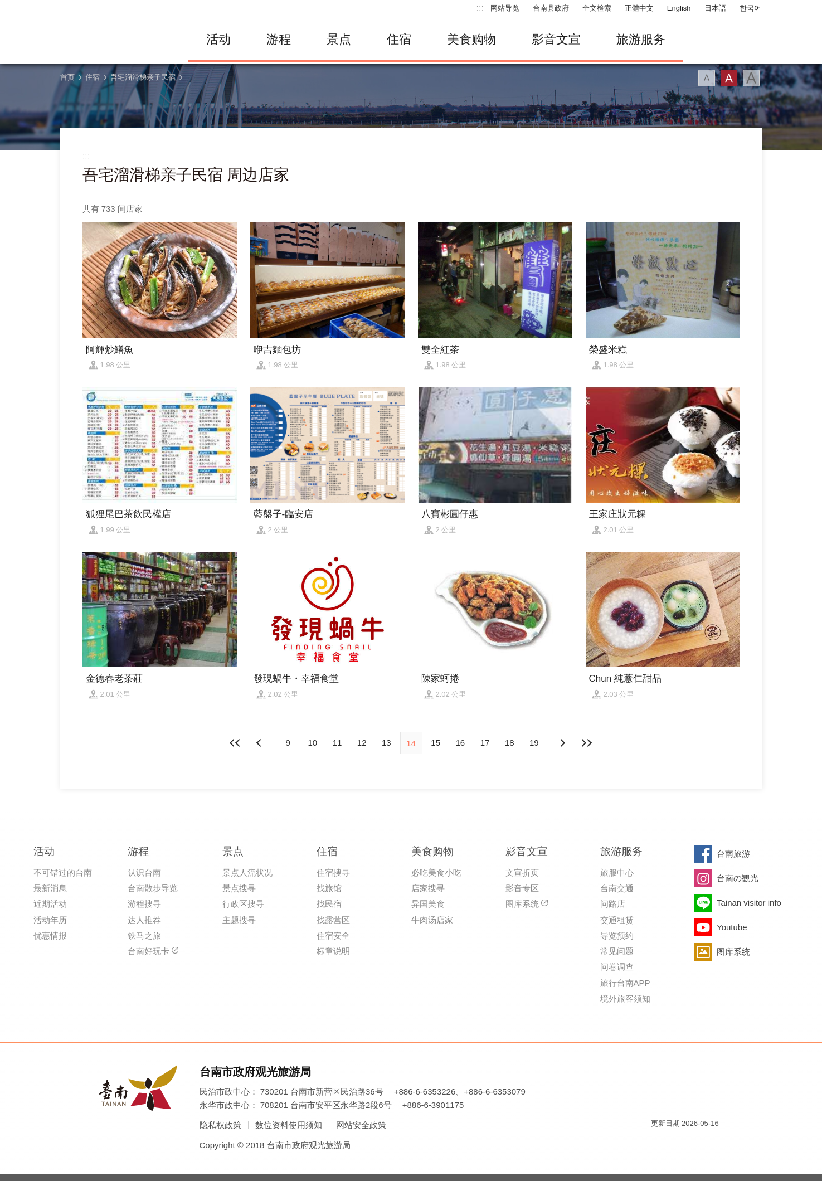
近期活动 (50, 903)
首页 (67, 77)
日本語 (715, 8)
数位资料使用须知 (288, 1125)
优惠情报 (50, 935)
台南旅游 (733, 853)
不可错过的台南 (62, 872)
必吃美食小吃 (436, 872)
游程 (278, 39)
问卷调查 (617, 966)
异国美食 (428, 903)
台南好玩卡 (148, 951)
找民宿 (329, 903)
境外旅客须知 (625, 998)
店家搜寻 (428, 888)
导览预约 (617, 935)
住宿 (399, 39)
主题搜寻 (239, 920)
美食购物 (471, 39)
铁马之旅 (144, 935)
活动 (218, 39)
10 (312, 742)
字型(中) (729, 78)
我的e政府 (659, 1143)
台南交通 (617, 888)
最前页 (235, 743)
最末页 (587, 743)
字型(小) (706, 78)
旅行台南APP (625, 983)
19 (534, 742)
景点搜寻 (239, 888)
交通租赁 (617, 920)
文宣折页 (522, 872)
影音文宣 (556, 39)
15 (435, 742)
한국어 (750, 8)
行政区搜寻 (243, 903)
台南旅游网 (116, 39)
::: (480, 8)
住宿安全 (333, 935)
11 (337, 742)
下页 (260, 743)
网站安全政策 (361, 1125)
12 (362, 742)
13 (386, 742)
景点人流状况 (247, 872)
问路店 (612, 903)
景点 (339, 39)
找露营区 (333, 920)
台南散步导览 (153, 888)
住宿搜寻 (333, 872)
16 (460, 742)
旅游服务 (640, 39)
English (679, 8)
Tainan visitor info (749, 902)
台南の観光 (737, 878)
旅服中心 (617, 872)
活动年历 (50, 920)
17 (485, 742)
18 (509, 742)
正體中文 (639, 8)
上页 (562, 743)
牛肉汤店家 (432, 920)
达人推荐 (144, 920)
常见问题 (617, 951)
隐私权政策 (220, 1125)
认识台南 (144, 872)
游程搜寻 (144, 903)
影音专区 (522, 888)
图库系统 (522, 903)
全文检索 (596, 8)
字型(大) (751, 78)
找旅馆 (329, 888)
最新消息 (50, 888)
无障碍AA (698, 1143)
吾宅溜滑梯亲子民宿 (143, 77)
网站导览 (504, 8)
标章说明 (333, 951)
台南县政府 (551, 8)
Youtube (732, 927)
